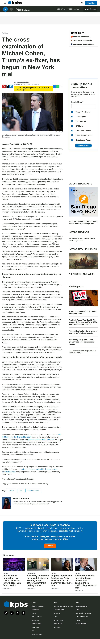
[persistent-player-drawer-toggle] (90, 10)
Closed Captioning (59, 609)
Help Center (57, 627)
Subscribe (83, 145)
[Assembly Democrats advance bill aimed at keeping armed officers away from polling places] (38, 564)
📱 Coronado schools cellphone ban (83, 45)
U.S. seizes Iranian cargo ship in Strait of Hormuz (82, 352)
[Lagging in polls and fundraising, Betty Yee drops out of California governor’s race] (62, 564)
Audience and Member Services (63, 606)
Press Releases (36, 623)
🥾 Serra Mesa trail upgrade (81, 40)
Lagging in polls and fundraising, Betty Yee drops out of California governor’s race (62, 580)
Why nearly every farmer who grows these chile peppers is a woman (81, 342)
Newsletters (35, 609)
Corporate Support (81, 606)
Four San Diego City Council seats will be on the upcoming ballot (83, 222)
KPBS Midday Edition (23, 11)
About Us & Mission (37, 606)
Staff (33, 630)
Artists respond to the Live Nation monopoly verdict (83, 312)
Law (21, 490)
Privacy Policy (36, 627)
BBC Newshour (74, 10)
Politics (5, 33)
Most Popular (76, 286)
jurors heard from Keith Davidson (41, 440)
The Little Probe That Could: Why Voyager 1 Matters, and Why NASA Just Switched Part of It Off (83, 322)
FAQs (55, 616)
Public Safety (31, 573)
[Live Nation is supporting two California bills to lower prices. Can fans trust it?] (14, 564)
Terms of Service (37, 634)
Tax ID (78, 620)
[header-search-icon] (82, 3)
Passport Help (58, 623)
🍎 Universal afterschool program (80, 38)
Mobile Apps (35, 620)
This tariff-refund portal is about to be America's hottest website (83, 332)
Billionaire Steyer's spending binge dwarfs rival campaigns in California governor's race (85, 581)
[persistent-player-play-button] (5, 9)
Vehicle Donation (81, 623)
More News (9, 555)
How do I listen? (58, 620)
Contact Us (57, 613)
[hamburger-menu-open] (5, 3)
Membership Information (83, 613)
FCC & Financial (37, 616)
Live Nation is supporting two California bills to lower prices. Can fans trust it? (12, 580)
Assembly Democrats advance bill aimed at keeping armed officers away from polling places (38, 580)
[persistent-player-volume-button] (11, 10)
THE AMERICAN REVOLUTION (81, 274)
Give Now (91, 3)
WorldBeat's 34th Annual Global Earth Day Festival (82, 240)
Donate (50, 545)
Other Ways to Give (82, 616)
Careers (34, 613)
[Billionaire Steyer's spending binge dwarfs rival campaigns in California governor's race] (86, 564)
